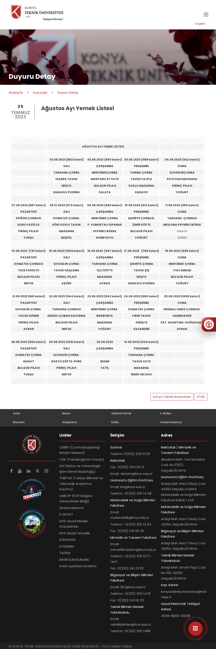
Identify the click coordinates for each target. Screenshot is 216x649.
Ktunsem (19, 422)
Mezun (66, 413)
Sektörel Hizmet (121, 413)
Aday (16, 413)
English (200, 24)
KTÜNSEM (66, 546)
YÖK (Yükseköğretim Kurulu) (81, 459)
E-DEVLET (66, 514)
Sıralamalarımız (171, 422)
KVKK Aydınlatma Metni (77, 566)
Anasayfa (16, 92)
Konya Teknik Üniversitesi (172, 397)
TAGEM (64, 553)
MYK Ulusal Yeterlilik (74, 533)
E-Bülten (165, 413)
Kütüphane (69, 422)
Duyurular (40, 92)
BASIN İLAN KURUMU (74, 559)
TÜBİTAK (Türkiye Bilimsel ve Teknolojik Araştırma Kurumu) (81, 483)
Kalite (115, 422)
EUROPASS (67, 539)
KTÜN (201, 397)
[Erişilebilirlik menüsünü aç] (209, 324)
